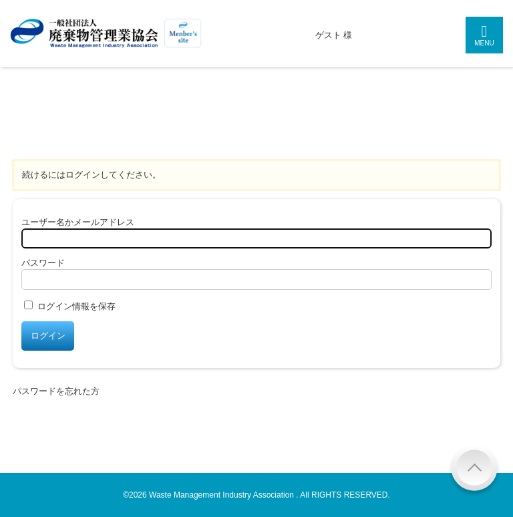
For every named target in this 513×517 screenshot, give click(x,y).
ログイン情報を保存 (76, 306)
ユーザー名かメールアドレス (77, 222)
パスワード (43, 263)
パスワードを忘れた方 (56, 391)
